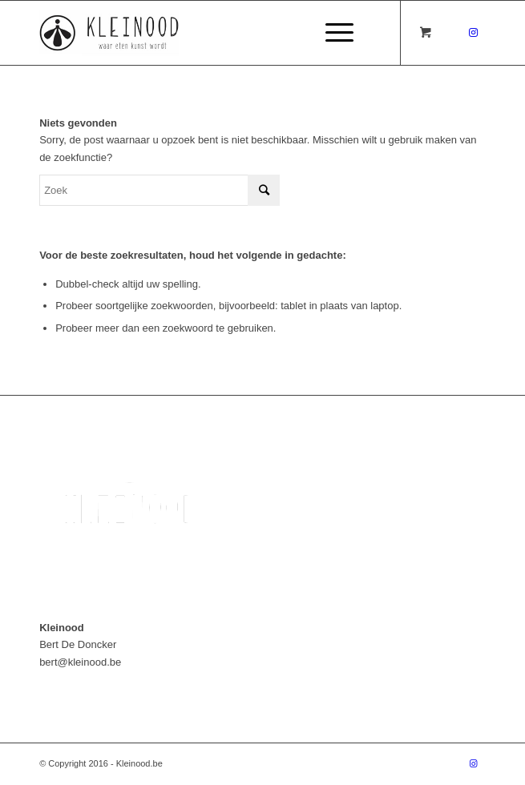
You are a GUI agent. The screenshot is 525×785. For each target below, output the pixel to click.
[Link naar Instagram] (474, 33)
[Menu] (331, 33)
